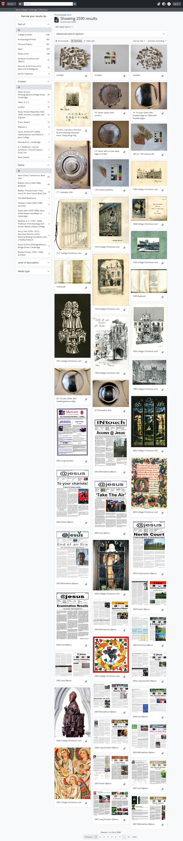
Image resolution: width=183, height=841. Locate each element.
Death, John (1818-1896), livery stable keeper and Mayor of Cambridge (34, 213)
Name (21, 165)
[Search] (48, 4)
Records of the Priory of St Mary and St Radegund (34, 67)
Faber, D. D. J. (34, 103)
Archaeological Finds (34, 40)
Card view (76, 41)
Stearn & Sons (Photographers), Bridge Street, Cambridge (34, 95)
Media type (24, 271)
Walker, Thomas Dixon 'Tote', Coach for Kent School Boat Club (34, 192)
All (19, 30)
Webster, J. (34, 127)
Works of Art (34, 54)
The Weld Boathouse (34, 199)
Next (135, 837)
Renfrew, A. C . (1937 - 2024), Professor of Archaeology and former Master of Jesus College (34, 224)
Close (69, 15)
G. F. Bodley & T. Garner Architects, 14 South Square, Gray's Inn (34, 150)
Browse (11, 4)
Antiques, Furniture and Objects (34, 60)
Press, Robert (34, 123)
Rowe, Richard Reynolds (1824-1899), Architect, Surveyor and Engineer (34, 115)
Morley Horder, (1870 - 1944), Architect (34, 253)
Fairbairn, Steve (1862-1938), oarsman (34, 204)
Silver (34, 49)
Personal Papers (34, 45)
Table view (89, 41)
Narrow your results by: (33, 16)
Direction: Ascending (156, 41)
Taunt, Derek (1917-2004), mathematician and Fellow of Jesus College (34, 134)
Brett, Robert (34, 158)
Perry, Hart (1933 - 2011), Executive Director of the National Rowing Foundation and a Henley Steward (34, 235)
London (34, 107)
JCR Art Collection (34, 74)
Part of (21, 24)
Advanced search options (70, 33)
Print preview (61, 41)
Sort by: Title (138, 41)
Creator (22, 81)
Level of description (28, 262)
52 (129, 837)
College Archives (34, 35)
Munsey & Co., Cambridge (34, 143)
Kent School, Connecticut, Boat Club (34, 177)
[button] (158, 4)
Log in (176, 4)
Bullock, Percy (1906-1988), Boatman (34, 184)
